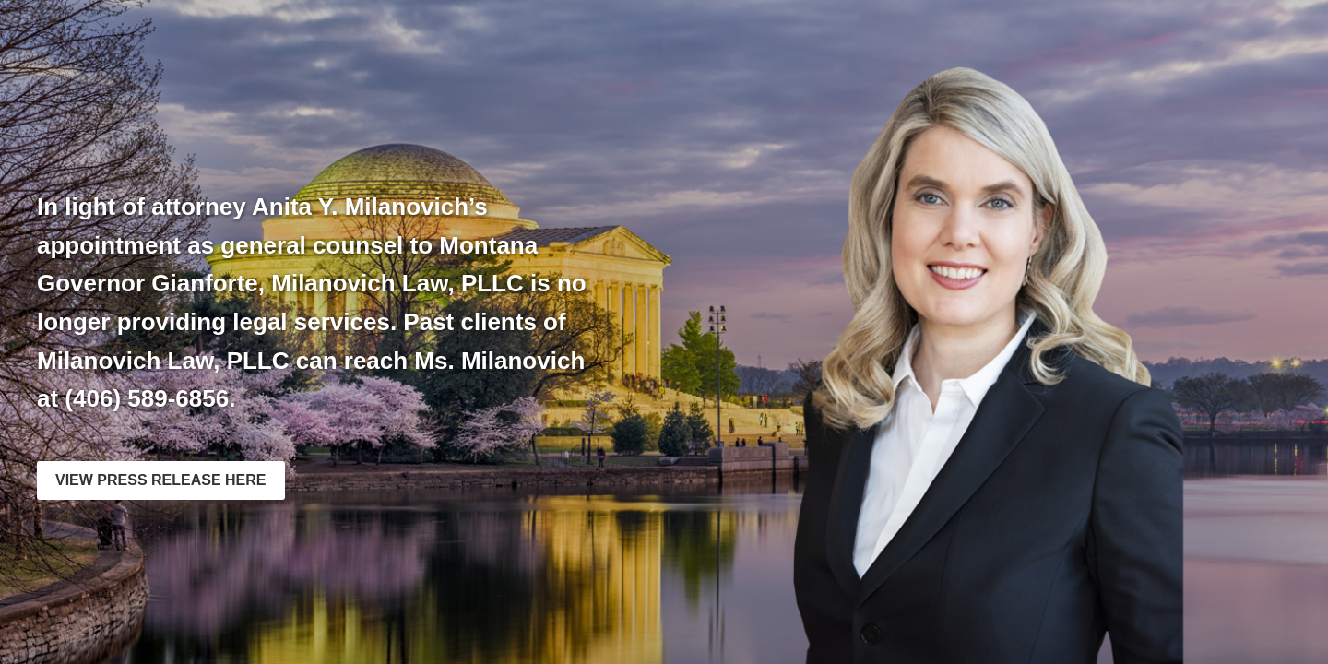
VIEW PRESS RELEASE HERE (161, 480)
